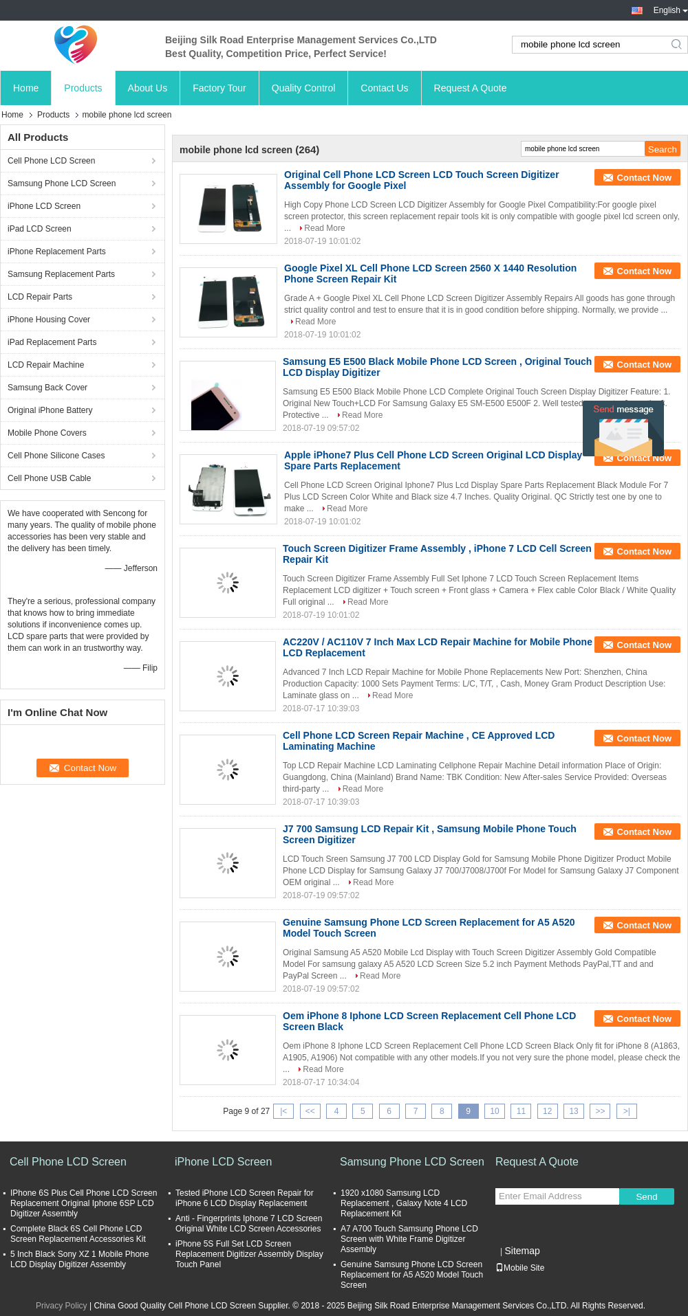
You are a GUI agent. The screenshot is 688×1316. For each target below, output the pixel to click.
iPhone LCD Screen (44, 206)
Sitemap (521, 1250)
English (671, 10)
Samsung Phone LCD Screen (62, 183)
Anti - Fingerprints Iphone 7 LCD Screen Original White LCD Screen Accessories (248, 1224)
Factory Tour (219, 87)
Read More (324, 228)
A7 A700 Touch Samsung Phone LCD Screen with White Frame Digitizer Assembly (409, 1239)
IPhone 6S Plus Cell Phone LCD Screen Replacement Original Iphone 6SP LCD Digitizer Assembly (83, 1203)
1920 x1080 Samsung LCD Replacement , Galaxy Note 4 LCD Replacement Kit (404, 1203)
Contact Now (644, 177)
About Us (148, 87)
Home (26, 87)
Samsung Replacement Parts (61, 274)
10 (494, 1111)
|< (283, 1111)
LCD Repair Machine (46, 365)
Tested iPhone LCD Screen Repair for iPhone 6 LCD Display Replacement (244, 1198)
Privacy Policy (61, 1306)
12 (547, 1111)
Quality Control (304, 87)
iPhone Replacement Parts (57, 251)
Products (83, 87)
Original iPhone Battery (50, 410)
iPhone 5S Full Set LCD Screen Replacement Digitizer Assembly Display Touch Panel (249, 1254)
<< (310, 1111)
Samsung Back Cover (47, 387)
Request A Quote (470, 87)
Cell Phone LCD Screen (51, 161)
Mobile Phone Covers (47, 433)
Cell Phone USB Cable (49, 478)
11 (521, 1111)
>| (626, 1111)
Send (646, 1197)
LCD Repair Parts (40, 297)
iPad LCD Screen (40, 229)
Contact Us (384, 87)
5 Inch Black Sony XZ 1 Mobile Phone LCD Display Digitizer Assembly (79, 1259)
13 (573, 1111)
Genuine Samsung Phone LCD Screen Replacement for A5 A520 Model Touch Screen (412, 1275)
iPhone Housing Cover (49, 319)
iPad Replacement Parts (52, 342)
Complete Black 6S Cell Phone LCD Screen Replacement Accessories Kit (78, 1234)
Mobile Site (519, 1268)
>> (600, 1111)
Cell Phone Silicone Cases (56, 455)
